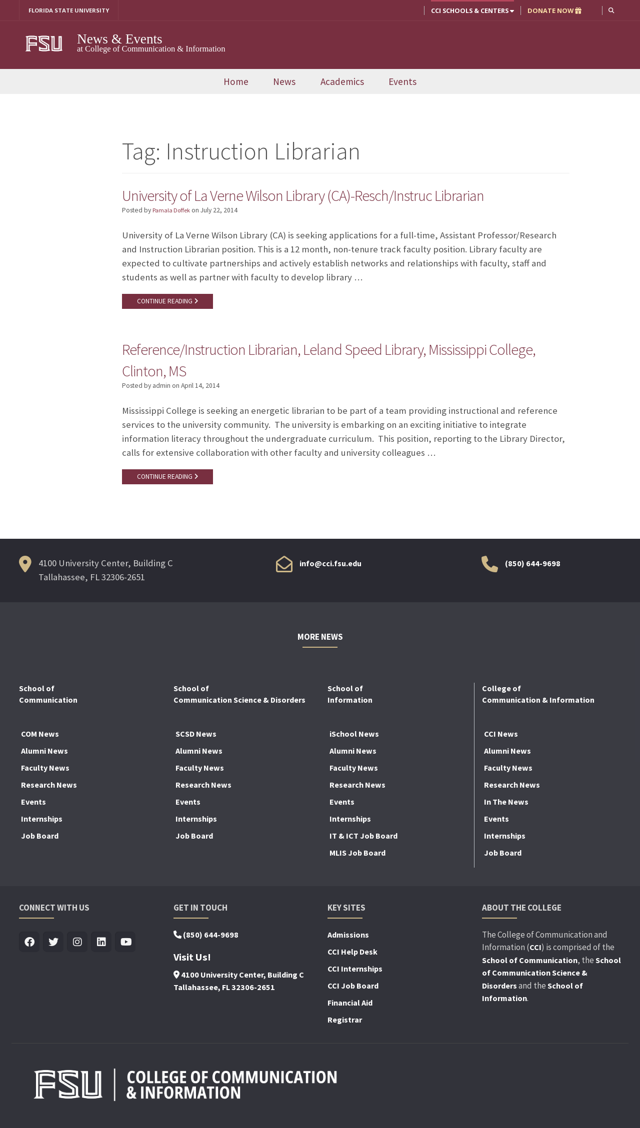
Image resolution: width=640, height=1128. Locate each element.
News (284, 82)
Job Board (39, 843)
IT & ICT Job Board (364, 843)
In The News (506, 809)
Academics (342, 82)
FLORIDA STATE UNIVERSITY (72, 10)
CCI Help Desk (353, 959)
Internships (41, 826)
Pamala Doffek (173, 212)
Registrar (345, 1027)
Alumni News (44, 758)
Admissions (348, 942)
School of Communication (530, 967)
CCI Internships (355, 976)
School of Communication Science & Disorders (551, 980)
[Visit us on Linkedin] (101, 949)
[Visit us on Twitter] (53, 949)
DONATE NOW (553, 10)
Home (236, 82)
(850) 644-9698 (532, 571)
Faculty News (45, 775)
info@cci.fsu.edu (331, 571)
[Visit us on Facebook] (29, 949)
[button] (611, 10)
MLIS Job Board (358, 860)
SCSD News (196, 741)
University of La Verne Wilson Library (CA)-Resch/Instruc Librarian (329, 195)
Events (402, 82)
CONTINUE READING (169, 303)
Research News (49, 792)
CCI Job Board (353, 993)
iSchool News (354, 741)
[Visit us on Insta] (77, 949)
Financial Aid (350, 1010)
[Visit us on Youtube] (125, 949)
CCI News (501, 741)
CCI (536, 955)
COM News (40, 741)
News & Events (119, 39)
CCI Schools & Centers (471, 10)
